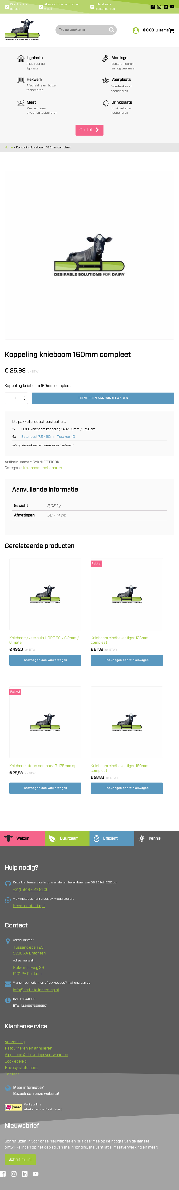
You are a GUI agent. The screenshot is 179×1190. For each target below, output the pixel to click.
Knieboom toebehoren (42, 441)
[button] (89, 103)
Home (9, 120)
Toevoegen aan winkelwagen (103, 371)
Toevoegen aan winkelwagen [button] (45, 633)
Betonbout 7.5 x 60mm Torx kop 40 (48, 410)
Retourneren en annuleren (28, 1031)
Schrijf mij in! (20, 1142)
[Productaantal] (16, 371)
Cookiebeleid (16, 1044)
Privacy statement (21, 1050)
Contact (12, 1057)
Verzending (15, 1025)
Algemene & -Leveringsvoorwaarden (36, 1038)
